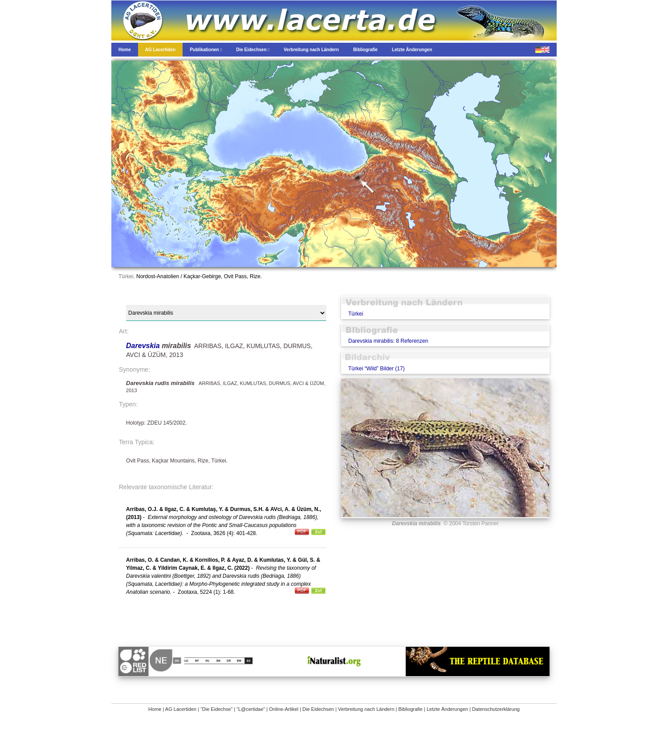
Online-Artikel (283, 709)
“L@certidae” (250, 709)
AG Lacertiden (180, 709)
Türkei (355, 314)
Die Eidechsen (318, 709)
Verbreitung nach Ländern (366, 709)
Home (154, 709)
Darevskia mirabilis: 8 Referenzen (388, 341)
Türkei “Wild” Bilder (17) (376, 368)
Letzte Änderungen (447, 709)
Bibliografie (411, 709)
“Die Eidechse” (216, 709)
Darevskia (144, 345)
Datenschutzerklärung (496, 709)
